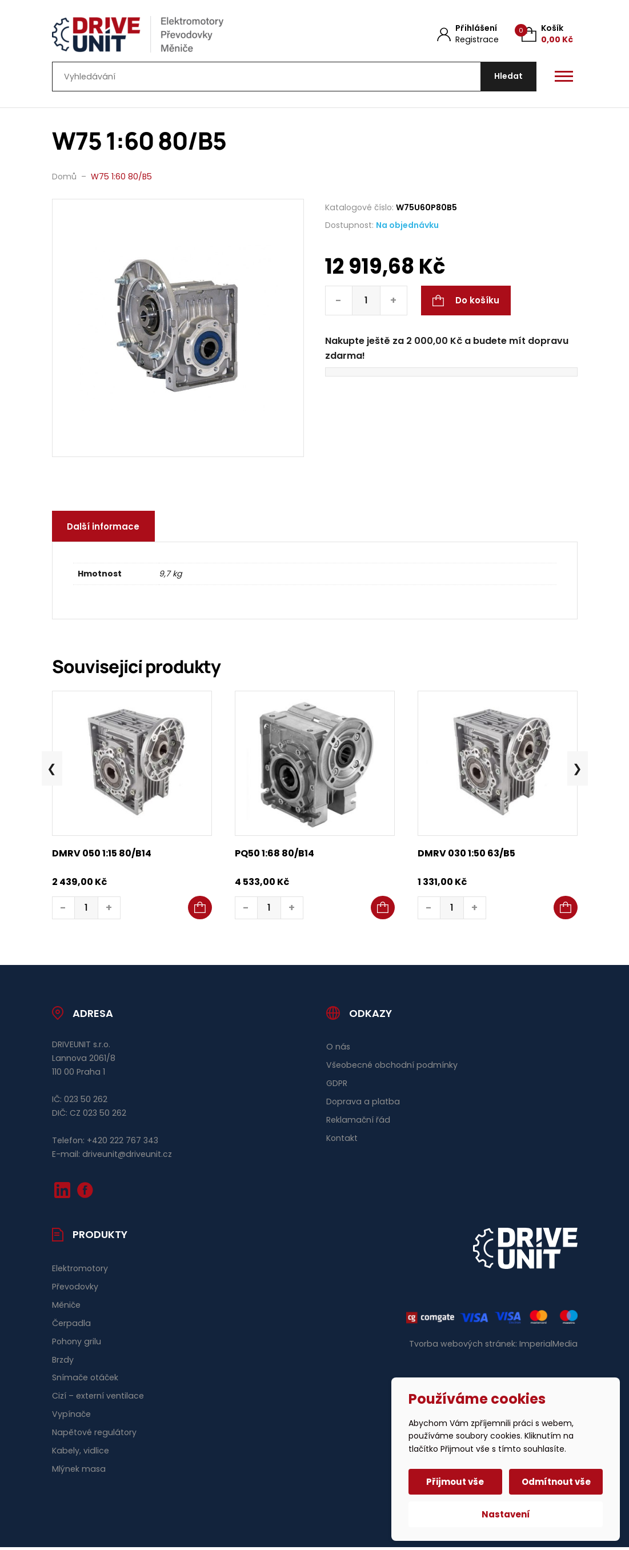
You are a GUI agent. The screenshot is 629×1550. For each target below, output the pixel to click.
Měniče (66, 1307)
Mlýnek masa (79, 1471)
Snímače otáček (85, 1380)
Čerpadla (71, 1325)
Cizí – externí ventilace (98, 1398)
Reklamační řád (358, 1122)
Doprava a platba (363, 1104)
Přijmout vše (456, 1482)
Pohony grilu (76, 1343)
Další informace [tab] (105, 529)
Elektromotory (80, 1271)
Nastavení (506, 1514)
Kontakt (342, 1141)
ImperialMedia (548, 1346)
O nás (338, 1049)
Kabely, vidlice (80, 1453)
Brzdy (63, 1362)
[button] (200, 911)
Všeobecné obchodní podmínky (392, 1068)
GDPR (336, 1086)
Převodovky (75, 1289)
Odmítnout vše (555, 1482)
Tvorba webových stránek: (463, 1346)
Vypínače (71, 1417)
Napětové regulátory (94, 1435)
